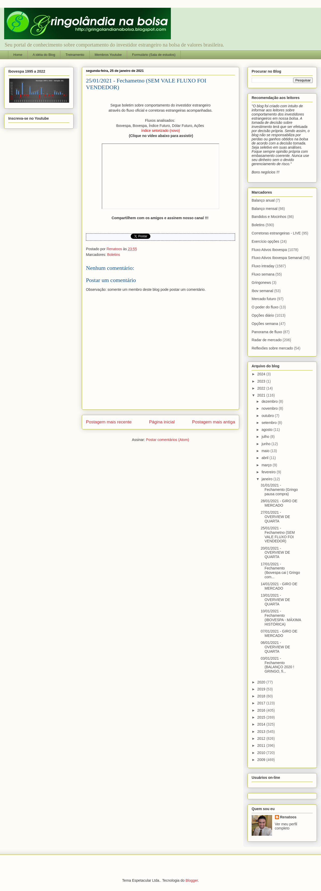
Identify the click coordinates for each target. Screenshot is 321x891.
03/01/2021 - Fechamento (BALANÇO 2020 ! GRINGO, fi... (277, 664)
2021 (261, 395)
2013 (261, 731)
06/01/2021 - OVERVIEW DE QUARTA (275, 647)
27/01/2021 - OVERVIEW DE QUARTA (275, 516)
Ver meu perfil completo (286, 826)
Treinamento (74, 55)
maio (265, 451)
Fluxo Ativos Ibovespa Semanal (277, 258)
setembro (269, 423)
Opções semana (265, 324)
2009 (261, 760)
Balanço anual (263, 200)
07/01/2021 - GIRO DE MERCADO (279, 633)
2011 (261, 745)
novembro (270, 408)
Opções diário (263, 315)
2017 (261, 703)
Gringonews (261, 282)
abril (265, 458)
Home (18, 55)
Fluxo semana (263, 274)
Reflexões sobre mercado (272, 348)
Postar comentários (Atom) (167, 440)
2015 (261, 717)
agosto (267, 430)
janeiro (267, 479)
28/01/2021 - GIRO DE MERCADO (279, 503)
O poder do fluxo (265, 307)
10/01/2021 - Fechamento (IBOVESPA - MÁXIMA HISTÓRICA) (281, 617)
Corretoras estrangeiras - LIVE (276, 233)
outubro (268, 416)
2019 (261, 689)
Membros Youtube (108, 55)
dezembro (270, 401)
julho (265, 437)
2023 (261, 381)
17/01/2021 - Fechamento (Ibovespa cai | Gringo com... (280, 570)
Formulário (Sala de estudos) (154, 55)
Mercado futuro (264, 299)
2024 (261, 374)
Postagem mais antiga (213, 422)
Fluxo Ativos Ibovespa (269, 250)
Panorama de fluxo (267, 332)
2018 (261, 696)
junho (266, 444)
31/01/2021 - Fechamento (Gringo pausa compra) (279, 489)
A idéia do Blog (44, 55)
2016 (261, 710)
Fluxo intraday (263, 266)
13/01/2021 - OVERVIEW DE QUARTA (275, 599)
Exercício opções (265, 241)
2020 (261, 682)
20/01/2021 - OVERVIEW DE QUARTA (275, 552)
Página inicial (162, 422)
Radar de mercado (267, 340)
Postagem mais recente (109, 422)
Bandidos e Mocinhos (269, 217)
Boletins (113, 255)
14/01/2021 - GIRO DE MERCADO (279, 586)
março (267, 465)
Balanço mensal (265, 209)
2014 (261, 724)
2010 (261, 753)
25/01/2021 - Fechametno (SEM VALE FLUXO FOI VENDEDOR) (278, 534)
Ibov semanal (262, 291)
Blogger (192, 880)
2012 (261, 738)
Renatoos (288, 817)
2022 (261, 388)
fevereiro (268, 472)
